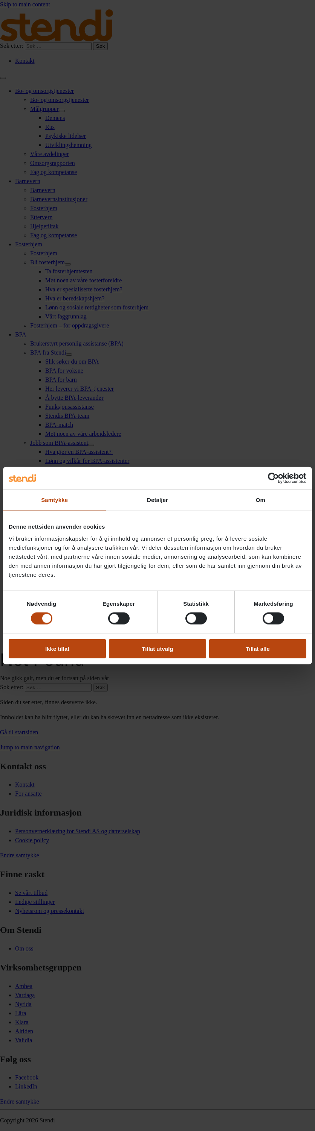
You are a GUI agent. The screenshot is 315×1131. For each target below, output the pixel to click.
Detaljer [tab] (157, 500)
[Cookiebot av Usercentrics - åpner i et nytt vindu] (273, 478)
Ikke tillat (57, 648)
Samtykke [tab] (54, 500)
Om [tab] (260, 500)
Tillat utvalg (157, 648)
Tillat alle (258, 648)
